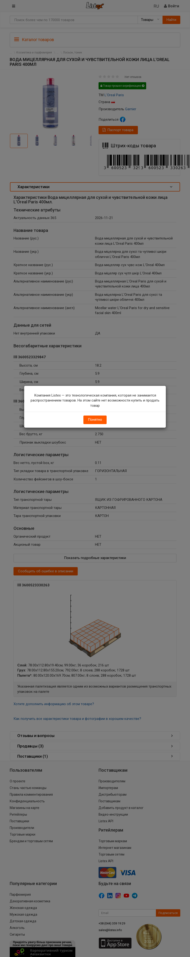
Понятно (95, 419)
